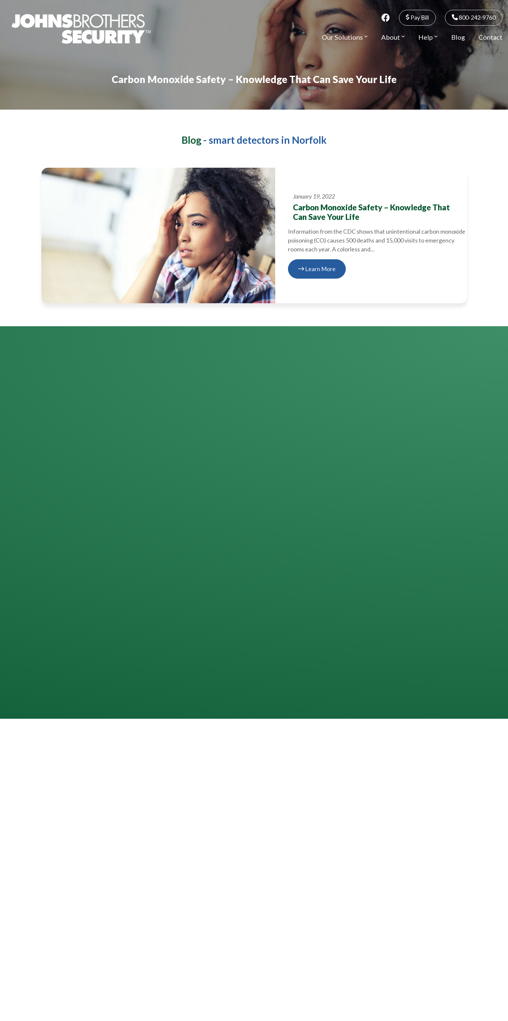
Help (428, 37)
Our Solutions (345, 37)
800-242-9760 (474, 17)
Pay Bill (417, 17)
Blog (458, 37)
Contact (490, 37)
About (393, 37)
